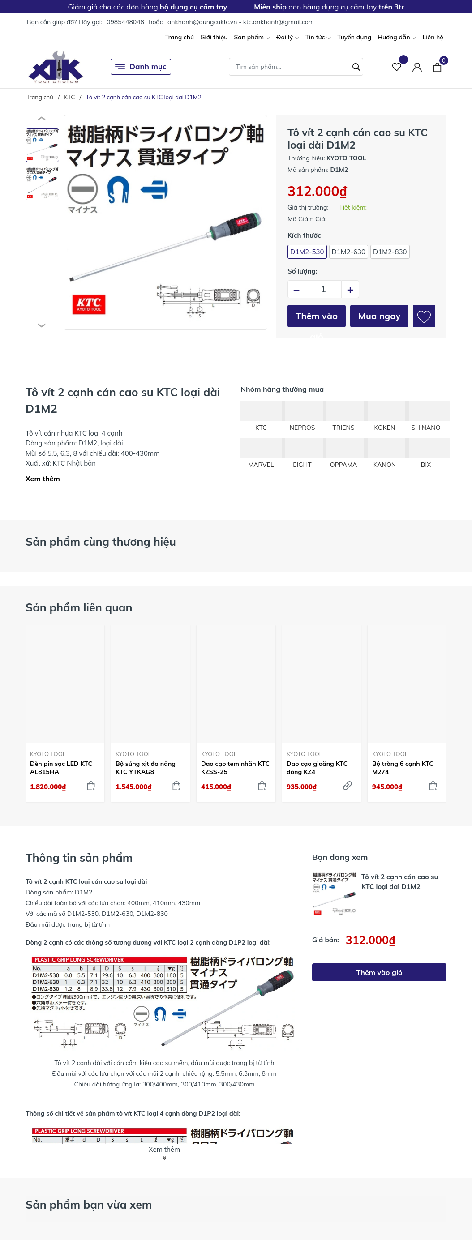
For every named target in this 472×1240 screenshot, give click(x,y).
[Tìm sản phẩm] (296, 67)
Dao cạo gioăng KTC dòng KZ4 (317, 768)
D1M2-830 (390, 252)
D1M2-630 (349, 252)
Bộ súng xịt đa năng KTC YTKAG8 (146, 768)
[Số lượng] (323, 289)
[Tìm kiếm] (356, 65)
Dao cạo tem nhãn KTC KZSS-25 (235, 768)
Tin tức (318, 38)
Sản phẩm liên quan (79, 607)
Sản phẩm (252, 38)
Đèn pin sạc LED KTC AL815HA (61, 768)
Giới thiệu (213, 37)
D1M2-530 (307, 252)
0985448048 (125, 22)
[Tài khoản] (417, 67)
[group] (165, 222)
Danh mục (141, 67)
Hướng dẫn (397, 38)
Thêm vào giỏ (317, 318)
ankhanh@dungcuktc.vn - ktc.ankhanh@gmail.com (240, 22)
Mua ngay (379, 315)
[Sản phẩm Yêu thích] (397, 67)
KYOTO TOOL (48, 753)
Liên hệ (432, 37)
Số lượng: (302, 271)
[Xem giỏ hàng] (437, 66)
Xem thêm (43, 478)
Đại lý (287, 38)
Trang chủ (179, 37)
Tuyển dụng (354, 37)
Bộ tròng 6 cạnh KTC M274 (402, 768)
